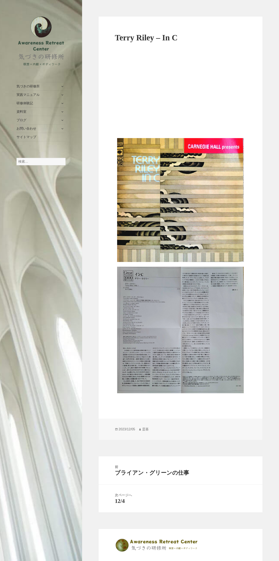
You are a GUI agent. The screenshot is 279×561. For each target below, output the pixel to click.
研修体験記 (24, 103)
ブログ (21, 120)
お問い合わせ (26, 128)
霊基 (145, 429)
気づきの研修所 (28, 86)
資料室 (21, 111)
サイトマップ (26, 137)
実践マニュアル (28, 94)
